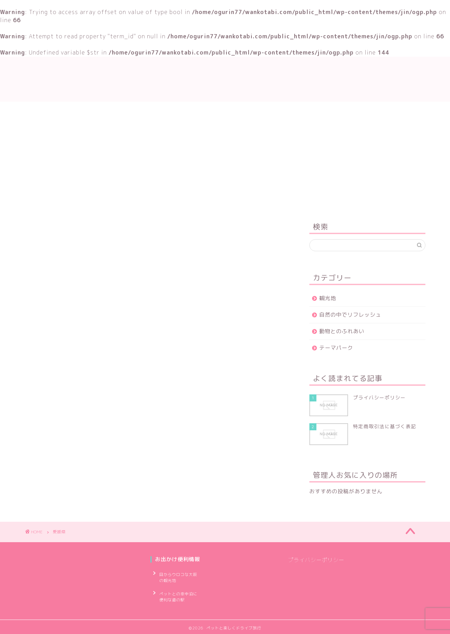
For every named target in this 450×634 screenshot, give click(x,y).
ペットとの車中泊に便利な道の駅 (179, 593)
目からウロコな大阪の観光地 (179, 576)
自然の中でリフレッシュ (350, 314)
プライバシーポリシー (316, 560)
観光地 (327, 298)
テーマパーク (336, 347)
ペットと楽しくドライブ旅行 (225, 79)
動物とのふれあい (341, 331)
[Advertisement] (367, 156)
